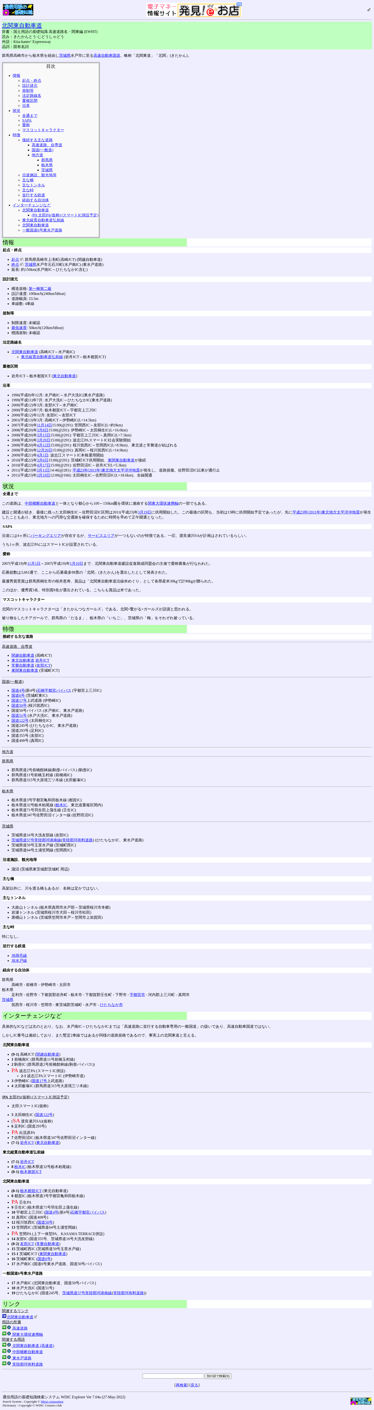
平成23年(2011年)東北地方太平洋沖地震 (106, 470)
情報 (16, 75)
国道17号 (19, 700)
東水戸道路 (16, 1358)
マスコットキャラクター (43, 130)
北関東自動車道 (22, 25)
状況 (16, 111)
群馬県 (47, 160)
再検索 (181, 1385)
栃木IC (61, 805)
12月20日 (44, 450)
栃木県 (47, 165)
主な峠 (28, 190)
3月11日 (43, 470)
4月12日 (43, 445)
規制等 (28, 91)
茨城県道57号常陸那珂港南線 (36, 840)
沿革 (26, 106)
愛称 (26, 125)
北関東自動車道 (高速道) (28, 1346)
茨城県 (65, 55)
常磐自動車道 (22, 665)
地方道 (37, 155)
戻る (194, 1385)
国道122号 (20, 720)
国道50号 (19, 705)
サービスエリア (101, 536)
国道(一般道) (42, 150)
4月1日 (42, 455)
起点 (17, 259)
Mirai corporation (52, 1401)
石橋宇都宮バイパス (54, 690)
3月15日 (43, 435)
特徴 (16, 135)
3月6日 (42, 460)
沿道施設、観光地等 (39, 175)
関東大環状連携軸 (163, 503)
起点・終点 (31, 81)
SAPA (26, 120)
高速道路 (15, 1328)
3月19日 (43, 475)
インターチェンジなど (32, 205)
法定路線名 (31, 96)
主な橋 (28, 180)
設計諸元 (29, 86)
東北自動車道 (64, 376)
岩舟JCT (42, 660)
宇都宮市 (137, 995)
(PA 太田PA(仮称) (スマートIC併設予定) (65, 215)
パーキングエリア (46, 536)
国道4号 (18, 690)
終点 (17, 264)
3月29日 (43, 440)
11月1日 (34, 563)
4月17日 (43, 465)
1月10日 (76, 563)
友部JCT (43, 665)
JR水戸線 (19, 961)
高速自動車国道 (107, 55)
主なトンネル (33, 185)
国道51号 (19, 715)
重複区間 (29, 101)
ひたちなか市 (111, 1005)
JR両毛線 (19, 956)
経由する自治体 (35, 200)
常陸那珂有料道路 (77, 840)
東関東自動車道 (121, 460)
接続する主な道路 (37, 140)
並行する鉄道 (33, 195)
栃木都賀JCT (31, 1172)
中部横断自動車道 (40, 503)
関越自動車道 (22, 655)
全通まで (29, 116)
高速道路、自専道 (47, 145)
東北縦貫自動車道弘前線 (43, 220)
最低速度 (19, 328)
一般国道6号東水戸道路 (42, 230)
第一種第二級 (40, 289)
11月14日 (44, 425)
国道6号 (18, 695)
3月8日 (42, 430)
